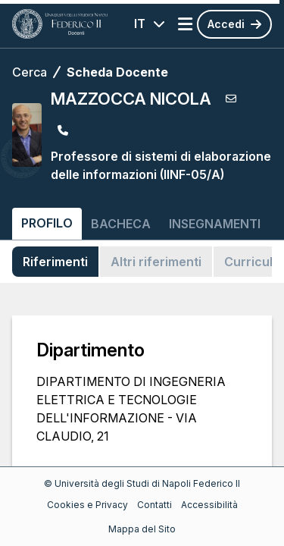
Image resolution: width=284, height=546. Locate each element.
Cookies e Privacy (87, 504)
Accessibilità (209, 504)
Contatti (154, 504)
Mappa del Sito (142, 529)
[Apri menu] (185, 24)
